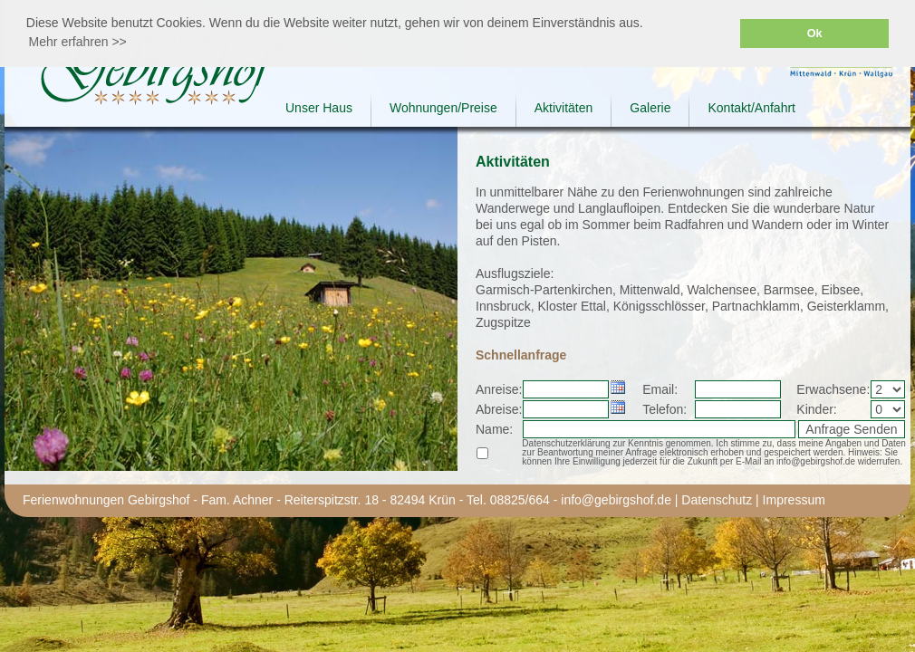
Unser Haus (318, 108)
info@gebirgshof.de (616, 500)
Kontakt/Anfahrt (751, 108)
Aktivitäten (564, 108)
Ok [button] (815, 33)
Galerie (650, 108)
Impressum (794, 500)
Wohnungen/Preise (443, 108)
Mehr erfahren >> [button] (78, 41)
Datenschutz (716, 500)
